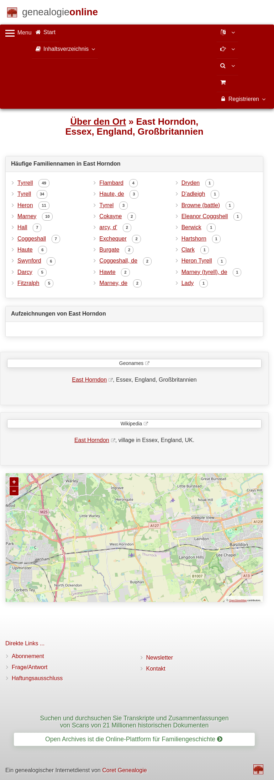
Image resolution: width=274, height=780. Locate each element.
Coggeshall (31, 239)
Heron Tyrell (196, 261)
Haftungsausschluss (37, 678)
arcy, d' (108, 227)
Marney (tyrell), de (204, 272)
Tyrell (24, 194)
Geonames (131, 363)
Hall (22, 227)
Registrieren (242, 98)
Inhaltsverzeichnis (65, 48)
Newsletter (159, 658)
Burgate (109, 250)
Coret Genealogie (124, 770)
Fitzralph (28, 283)
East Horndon (89, 380)
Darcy (24, 272)
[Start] (60, 13)
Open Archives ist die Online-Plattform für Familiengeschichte (133, 739)
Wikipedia (131, 423)
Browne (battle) (200, 205)
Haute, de (111, 194)
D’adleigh (193, 194)
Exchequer (113, 239)
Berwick (191, 227)
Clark (188, 250)
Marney (26, 216)
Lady (187, 283)
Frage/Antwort (29, 667)
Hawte (107, 272)
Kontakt (155, 669)
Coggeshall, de (118, 261)
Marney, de (113, 283)
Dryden (190, 183)
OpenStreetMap (238, 600)
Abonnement (28, 656)
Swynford (29, 261)
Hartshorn (193, 239)
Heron (25, 205)
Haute (25, 250)
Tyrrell (25, 183)
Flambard (111, 183)
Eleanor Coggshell (204, 216)
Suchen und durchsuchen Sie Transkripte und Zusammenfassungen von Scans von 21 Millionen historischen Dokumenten (134, 721)
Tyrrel (106, 205)
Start (46, 32)
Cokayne (110, 216)
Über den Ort (98, 122)
